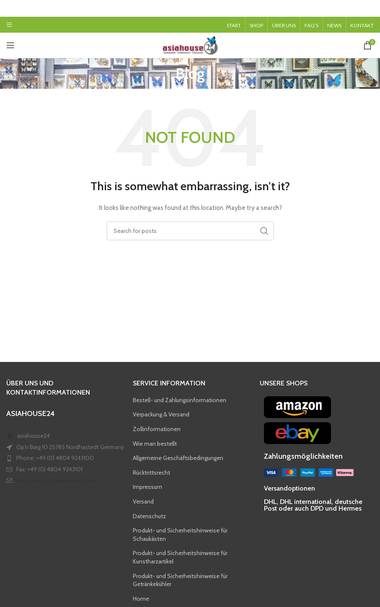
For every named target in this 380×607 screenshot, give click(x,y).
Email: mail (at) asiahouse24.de (55, 480)
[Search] (190, 230)
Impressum (147, 487)
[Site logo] (190, 44)
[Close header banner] (369, 8)
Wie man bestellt (155, 443)
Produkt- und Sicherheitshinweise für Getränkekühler (180, 580)
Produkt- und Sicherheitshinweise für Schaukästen (180, 534)
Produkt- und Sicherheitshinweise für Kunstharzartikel (180, 557)
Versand (143, 501)
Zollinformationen (157, 429)
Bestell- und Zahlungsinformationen (179, 400)
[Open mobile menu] (9, 24)
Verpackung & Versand (161, 414)
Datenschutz (149, 516)
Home (141, 598)
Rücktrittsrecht (151, 472)
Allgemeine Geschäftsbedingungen (178, 458)
